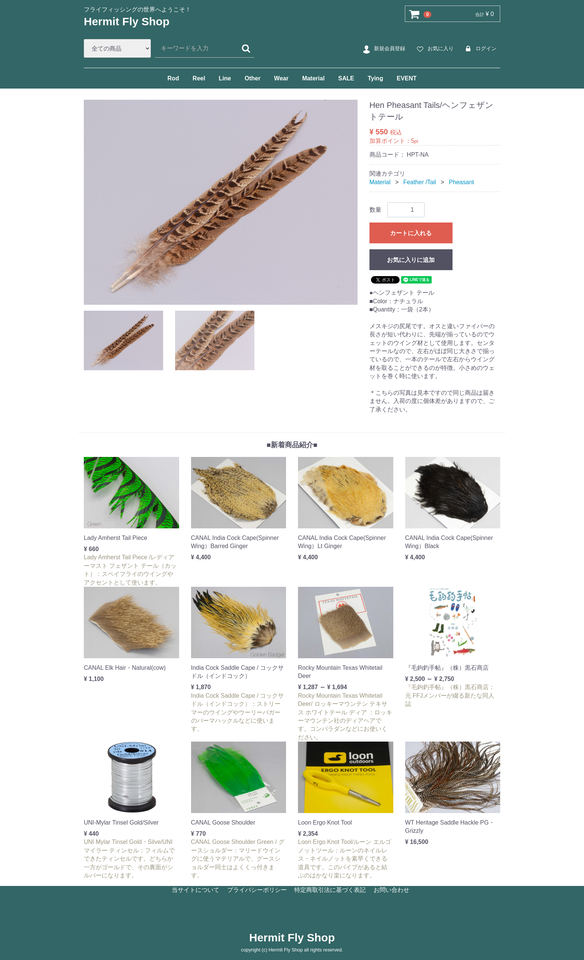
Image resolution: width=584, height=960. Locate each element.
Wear (281, 78)
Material (313, 78)
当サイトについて (195, 890)
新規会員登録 (383, 48)
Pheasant (461, 182)
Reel (199, 78)
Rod (173, 78)
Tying (375, 78)
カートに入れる (411, 233)
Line (225, 78)
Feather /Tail (419, 182)
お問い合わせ (391, 890)
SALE (346, 78)
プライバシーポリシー (257, 890)
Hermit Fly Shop (126, 21)
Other (253, 78)
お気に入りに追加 (411, 260)
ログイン (479, 48)
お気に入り (434, 48)
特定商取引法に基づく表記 (330, 890)
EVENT (406, 78)
